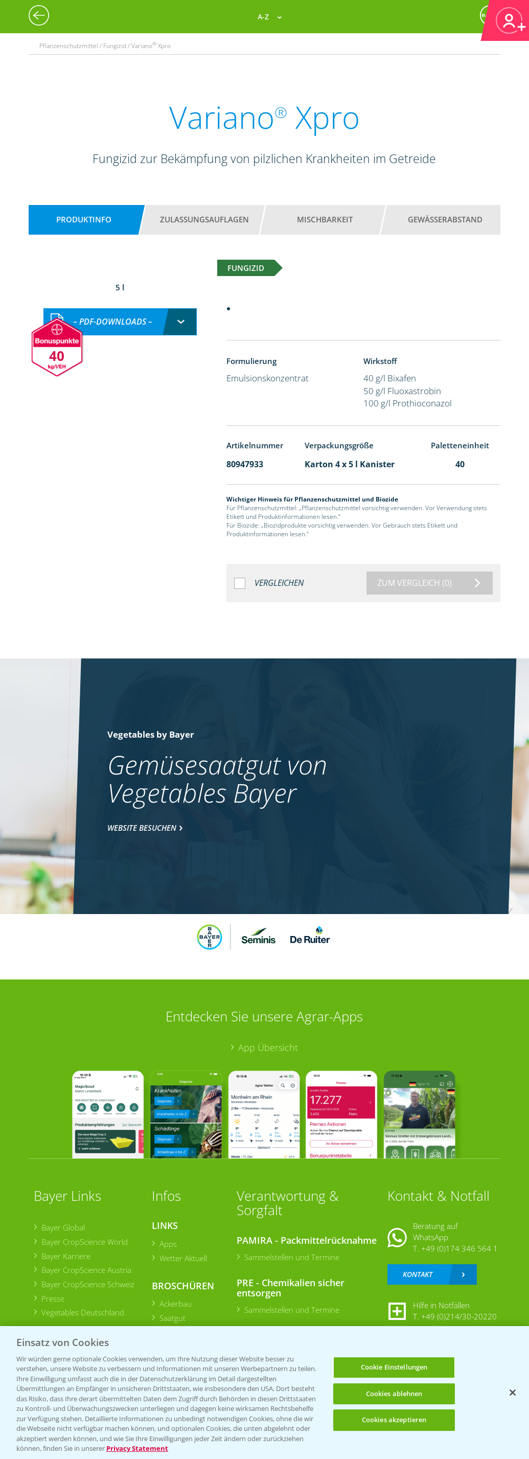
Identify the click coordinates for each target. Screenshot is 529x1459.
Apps (167, 1244)
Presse (52, 1298)
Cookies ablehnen (394, 1393)
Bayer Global (62, 1227)
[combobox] (120, 321)
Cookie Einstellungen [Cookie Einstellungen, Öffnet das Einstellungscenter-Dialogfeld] (394, 1367)
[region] (264, 1392)
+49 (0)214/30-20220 (459, 1316)
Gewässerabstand (445, 219)
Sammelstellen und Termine (291, 1257)
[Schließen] (512, 1392)
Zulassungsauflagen (204, 219)
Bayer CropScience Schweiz (87, 1284)
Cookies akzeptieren (394, 1419)
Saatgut (172, 1318)
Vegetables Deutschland (82, 1312)
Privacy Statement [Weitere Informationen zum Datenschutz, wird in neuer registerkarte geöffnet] (137, 1448)
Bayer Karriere (65, 1256)
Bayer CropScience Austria (86, 1270)
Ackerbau (175, 1303)
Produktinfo (83, 219)
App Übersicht (268, 1047)
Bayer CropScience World (84, 1242)
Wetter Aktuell (182, 1258)
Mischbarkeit (325, 219)
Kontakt (417, 1274)
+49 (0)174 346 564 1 (459, 1248)
